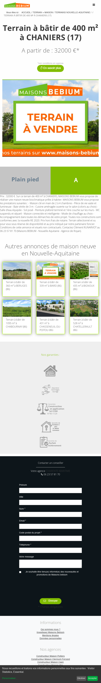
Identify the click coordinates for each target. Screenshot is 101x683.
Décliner (81, 678)
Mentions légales (50, 635)
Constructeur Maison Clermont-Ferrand (50, 659)
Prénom (23, 485)
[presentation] (50, 585)
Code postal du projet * (30, 533)
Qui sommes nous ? (50, 629)
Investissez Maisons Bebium (50, 632)
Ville (21, 497)
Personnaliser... (9, 678)
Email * (22, 521)
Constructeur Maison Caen (50, 662)
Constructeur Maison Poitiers (50, 656)
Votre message (26, 557)
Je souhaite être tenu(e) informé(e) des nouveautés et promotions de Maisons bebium (52, 573)
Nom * (22, 509)
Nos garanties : (50, 355)
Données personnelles (51, 638)
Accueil (26, 12)
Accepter (92, 678)
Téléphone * (25, 545)
